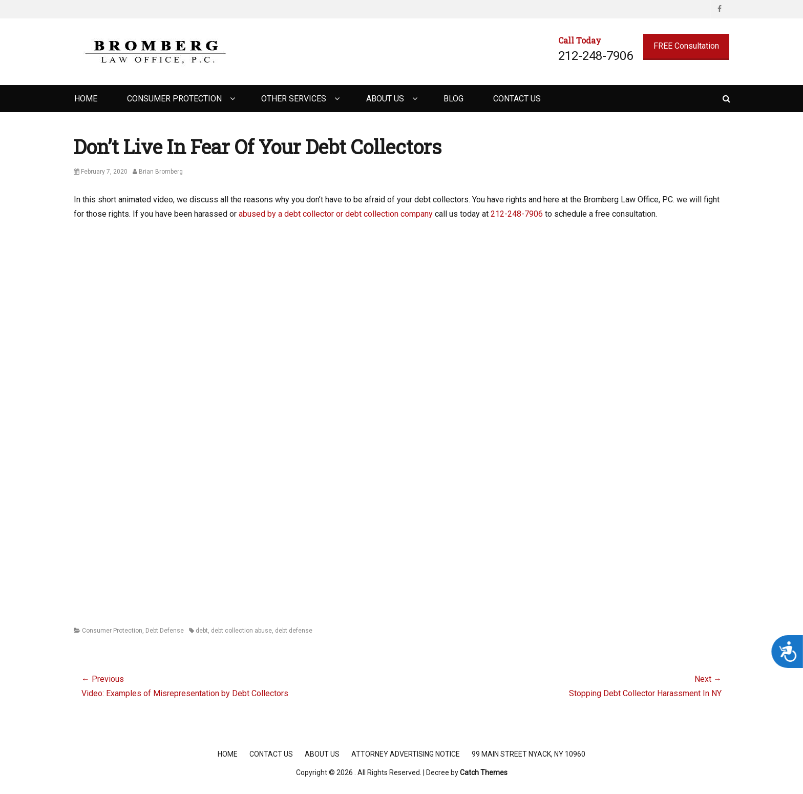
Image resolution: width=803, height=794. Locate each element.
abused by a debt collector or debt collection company (336, 214)
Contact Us (517, 98)
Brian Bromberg (161, 171)
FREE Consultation (686, 46)
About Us (385, 98)
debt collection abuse (241, 630)
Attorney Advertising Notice (405, 754)
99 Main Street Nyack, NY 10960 (528, 754)
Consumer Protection (174, 98)
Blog (453, 98)
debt (202, 630)
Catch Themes (484, 772)
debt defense (293, 630)
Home (85, 98)
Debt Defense (164, 630)
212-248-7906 (517, 214)
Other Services (293, 98)
